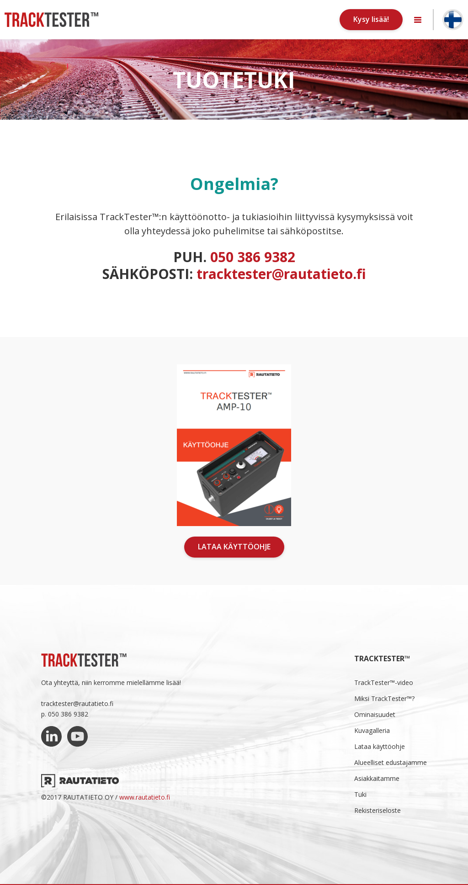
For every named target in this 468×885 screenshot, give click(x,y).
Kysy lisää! (371, 19)
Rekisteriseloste (377, 810)
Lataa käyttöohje (234, 547)
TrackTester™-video (383, 682)
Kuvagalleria (372, 730)
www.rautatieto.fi (144, 797)
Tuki (360, 794)
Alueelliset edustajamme (390, 762)
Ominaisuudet (374, 714)
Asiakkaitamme (376, 778)
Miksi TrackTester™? (384, 698)
